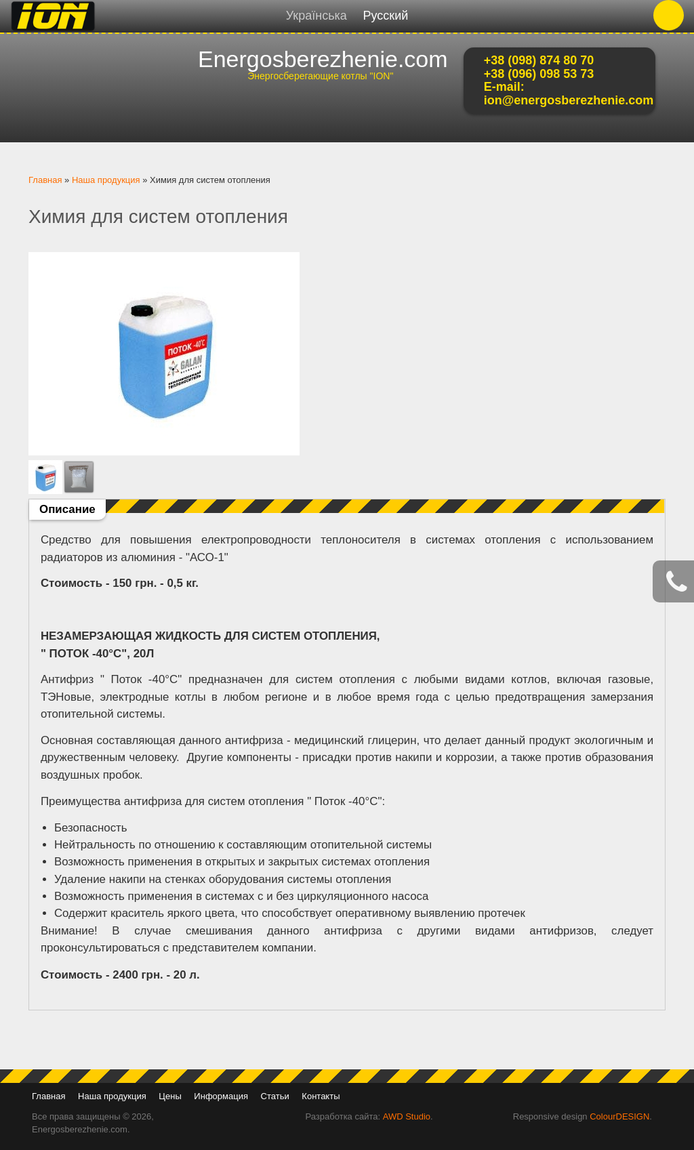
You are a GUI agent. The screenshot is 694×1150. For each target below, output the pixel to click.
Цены (170, 1096)
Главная (45, 180)
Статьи (275, 1096)
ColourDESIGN (619, 1116)
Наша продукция (106, 180)
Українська (316, 15)
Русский (385, 15)
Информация (221, 1096)
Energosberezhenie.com (323, 59)
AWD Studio (406, 1116)
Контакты (321, 1096)
